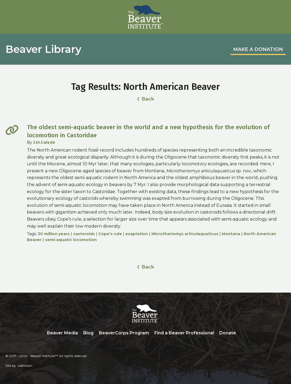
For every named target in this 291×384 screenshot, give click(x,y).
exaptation (136, 233)
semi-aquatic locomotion (71, 239)
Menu (282, 10)
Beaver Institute (145, 17)
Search (243, 333)
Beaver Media (62, 332)
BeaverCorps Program (124, 332)
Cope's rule (110, 233)
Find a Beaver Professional (184, 332)
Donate (227, 332)
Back (147, 99)
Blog (88, 332)
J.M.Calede (44, 142)
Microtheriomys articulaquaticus (184, 233)
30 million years (54, 233)
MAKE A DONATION (258, 49)
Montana (231, 233)
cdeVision (25, 366)
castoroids (84, 233)
